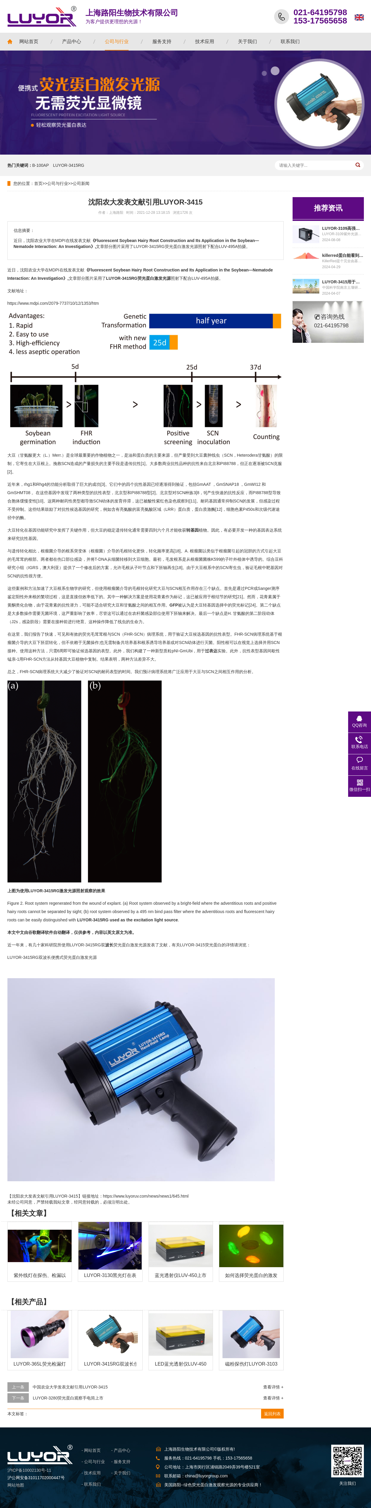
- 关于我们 (121, 1473)
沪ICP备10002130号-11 (29, 1470)
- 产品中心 (121, 1450)
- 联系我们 (91, 1484)
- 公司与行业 (93, 1461)
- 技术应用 (91, 1473)
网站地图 (15, 1485)
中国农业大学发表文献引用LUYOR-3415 (70, 1387)
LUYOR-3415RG (68, 165)
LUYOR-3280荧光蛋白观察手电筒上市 (68, 1398)
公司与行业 (57, 183)
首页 (38, 183)
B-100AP (40, 165)
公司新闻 (81, 183)
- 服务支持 (121, 1461)
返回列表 (272, 1413)
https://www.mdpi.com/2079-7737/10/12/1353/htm (53, 303)
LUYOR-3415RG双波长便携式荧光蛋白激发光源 (52, 957)
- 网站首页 (91, 1450)
